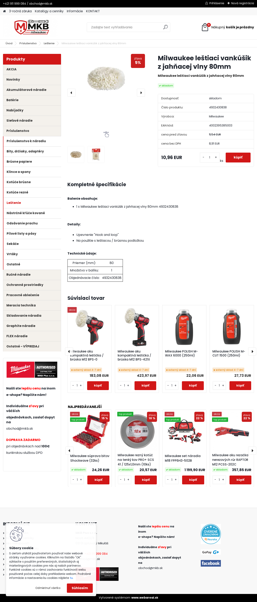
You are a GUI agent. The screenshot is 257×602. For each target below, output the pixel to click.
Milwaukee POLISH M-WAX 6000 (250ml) (181, 353)
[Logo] (30, 27)
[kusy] (209, 157)
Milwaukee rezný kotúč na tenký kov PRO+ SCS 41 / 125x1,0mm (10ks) (136, 459)
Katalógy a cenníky (49, 11)
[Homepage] (4, 11)
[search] (165, 29)
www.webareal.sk (144, 598)
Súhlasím (80, 588)
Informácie (75, 11)
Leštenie (49, 43)
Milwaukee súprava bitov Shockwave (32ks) (89, 458)
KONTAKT (93, 11)
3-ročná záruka (20, 11)
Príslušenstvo (28, 43)
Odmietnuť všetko (47, 588)
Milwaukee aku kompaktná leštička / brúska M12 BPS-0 (87, 355)
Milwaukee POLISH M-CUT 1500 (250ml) (228, 353)
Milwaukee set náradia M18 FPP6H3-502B (183, 458)
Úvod (9, 43)
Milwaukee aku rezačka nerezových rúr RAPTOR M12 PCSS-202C (230, 459)
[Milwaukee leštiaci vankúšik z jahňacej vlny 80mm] (106, 76)
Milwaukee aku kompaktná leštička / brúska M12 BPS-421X (134, 355)
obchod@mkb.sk (19, 428)
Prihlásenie (216, 3)
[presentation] (71, 93)
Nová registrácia (242, 3)
